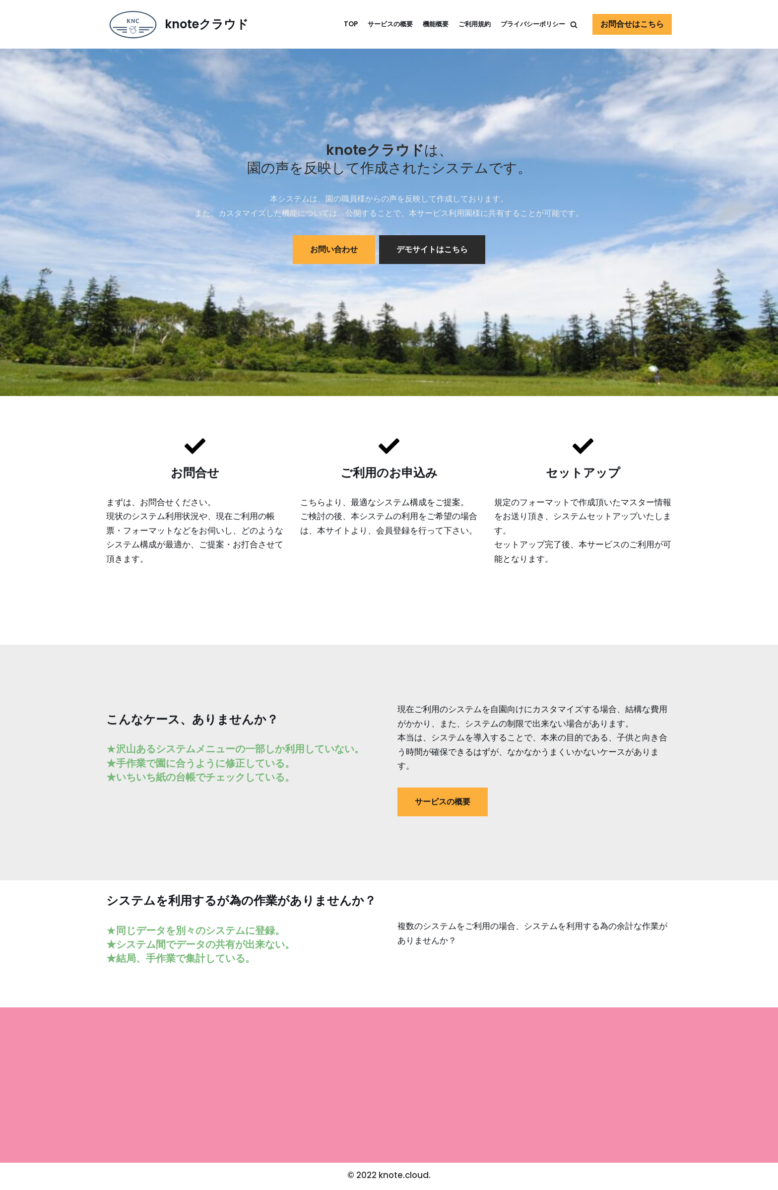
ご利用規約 (468, 24)
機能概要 (427, 24)
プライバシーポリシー (530, 24)
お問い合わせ (334, 250)
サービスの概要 (379, 24)
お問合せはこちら (632, 24)
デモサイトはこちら (432, 250)
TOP (338, 24)
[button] (574, 24)
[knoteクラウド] (177, 24)
